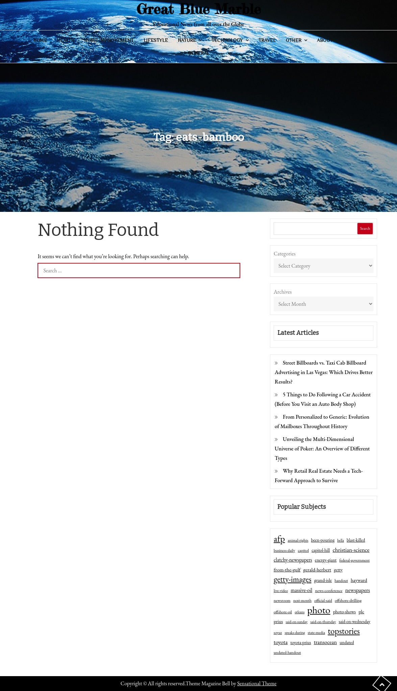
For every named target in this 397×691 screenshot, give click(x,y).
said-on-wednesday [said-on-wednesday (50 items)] (354, 621)
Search (365, 228)
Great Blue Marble (199, 9)
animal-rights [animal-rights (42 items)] (298, 540)
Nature (187, 40)
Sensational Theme (256, 683)
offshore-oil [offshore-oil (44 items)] (283, 612)
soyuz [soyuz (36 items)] (278, 632)
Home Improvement (108, 40)
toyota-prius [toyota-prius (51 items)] (300, 642)
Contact (353, 40)
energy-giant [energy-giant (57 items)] (326, 560)
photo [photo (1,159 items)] (318, 610)
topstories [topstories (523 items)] (344, 631)
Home (40, 40)
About (324, 40)
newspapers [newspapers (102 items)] (357, 590)
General (198, 53)
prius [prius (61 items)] (278, 621)
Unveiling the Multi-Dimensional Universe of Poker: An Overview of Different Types (322, 449)
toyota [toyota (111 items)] (281, 642)
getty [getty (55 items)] (338, 570)
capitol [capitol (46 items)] (303, 550)
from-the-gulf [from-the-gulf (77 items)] (287, 569)
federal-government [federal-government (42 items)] (354, 560)
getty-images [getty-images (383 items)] (293, 579)
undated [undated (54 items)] (347, 642)
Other (293, 40)
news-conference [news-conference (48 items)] (328, 590)
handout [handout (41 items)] (341, 580)
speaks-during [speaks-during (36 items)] (295, 632)
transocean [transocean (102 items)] (325, 642)
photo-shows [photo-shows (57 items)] (344, 612)
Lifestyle (156, 40)
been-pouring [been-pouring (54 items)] (322, 540)
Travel (267, 40)
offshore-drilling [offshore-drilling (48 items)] (348, 600)
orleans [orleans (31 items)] (299, 612)
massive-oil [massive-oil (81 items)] (301, 590)
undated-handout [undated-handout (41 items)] (287, 652)
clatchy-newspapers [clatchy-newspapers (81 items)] (293, 559)
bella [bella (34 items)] (340, 540)
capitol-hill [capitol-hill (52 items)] (321, 550)
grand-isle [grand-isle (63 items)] (323, 580)
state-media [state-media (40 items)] (316, 632)
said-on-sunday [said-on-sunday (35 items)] (297, 621)
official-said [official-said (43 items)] (323, 600)
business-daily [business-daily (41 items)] (284, 550)
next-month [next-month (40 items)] (302, 600)
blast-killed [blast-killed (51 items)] (356, 540)
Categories (285, 253)
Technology (227, 40)
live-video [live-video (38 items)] (281, 590)
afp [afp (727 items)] (279, 538)
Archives (283, 291)
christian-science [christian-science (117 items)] (351, 549)
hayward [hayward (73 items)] (359, 580)
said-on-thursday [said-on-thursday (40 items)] (323, 621)
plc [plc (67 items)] (361, 611)
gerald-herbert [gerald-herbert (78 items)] (317, 569)
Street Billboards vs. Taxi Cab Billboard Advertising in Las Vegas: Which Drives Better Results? (324, 372)
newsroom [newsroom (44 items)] (282, 600)
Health (65, 40)
